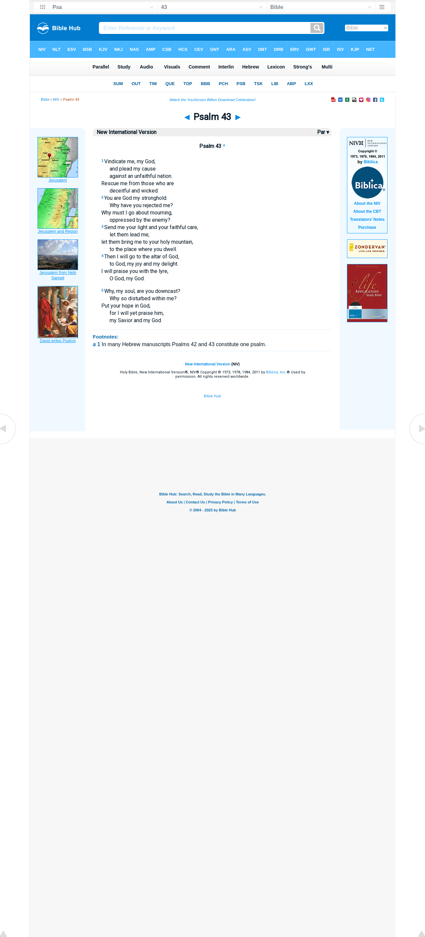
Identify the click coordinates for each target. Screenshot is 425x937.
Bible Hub (212, 396)
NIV (56, 99)
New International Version (207, 364)
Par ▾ (323, 132)
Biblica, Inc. (276, 372)
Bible (45, 99)
